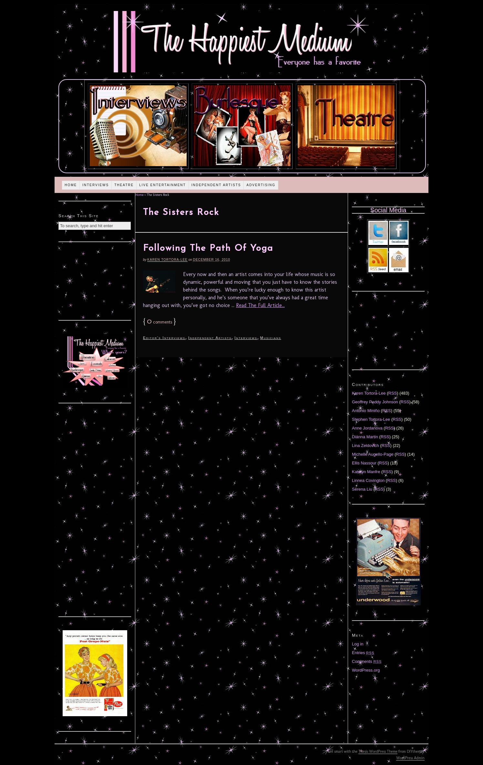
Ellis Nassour (364, 463)
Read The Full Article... (260, 305)
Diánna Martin (365, 436)
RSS (392, 393)
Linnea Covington (368, 480)
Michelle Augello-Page (373, 454)
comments (159, 322)
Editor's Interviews (164, 338)
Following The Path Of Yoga (208, 248)
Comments (367, 661)
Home (71, 185)
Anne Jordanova (367, 428)
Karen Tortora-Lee (167, 259)
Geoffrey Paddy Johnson (375, 401)
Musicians (270, 338)
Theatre (124, 185)
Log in (357, 644)
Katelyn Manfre (366, 471)
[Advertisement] (95, 280)
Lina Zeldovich (365, 445)
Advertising (260, 185)
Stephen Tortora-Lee (371, 419)
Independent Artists (216, 185)
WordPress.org (366, 670)
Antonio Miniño (366, 410)
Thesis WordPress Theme (377, 751)
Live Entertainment (162, 185)
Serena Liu (362, 489)
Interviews (95, 185)
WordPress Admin (410, 758)
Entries (363, 652)
